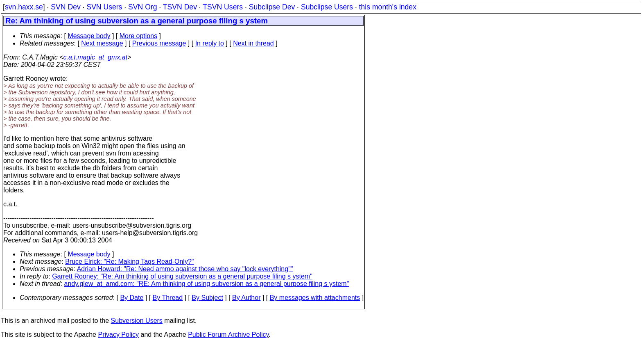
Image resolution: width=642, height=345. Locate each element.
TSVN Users (223, 7)
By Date (131, 297)
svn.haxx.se (24, 7)
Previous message (159, 43)
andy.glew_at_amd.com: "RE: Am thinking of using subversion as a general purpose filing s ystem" (206, 283)
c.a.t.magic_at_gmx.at (95, 57)
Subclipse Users (327, 7)
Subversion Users (137, 320)
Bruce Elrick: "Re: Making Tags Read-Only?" (129, 261)
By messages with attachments (315, 297)
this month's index (387, 7)
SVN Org (142, 7)
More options (139, 35)
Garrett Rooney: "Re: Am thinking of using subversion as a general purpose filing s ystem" (182, 276)
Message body (89, 35)
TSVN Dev (180, 7)
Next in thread (253, 43)
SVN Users (104, 7)
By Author (246, 297)
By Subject (207, 297)
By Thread (168, 297)
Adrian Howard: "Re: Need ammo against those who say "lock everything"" (185, 268)
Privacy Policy (118, 334)
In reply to (209, 43)
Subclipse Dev (272, 7)
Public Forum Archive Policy (228, 334)
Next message (102, 43)
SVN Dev (65, 7)
